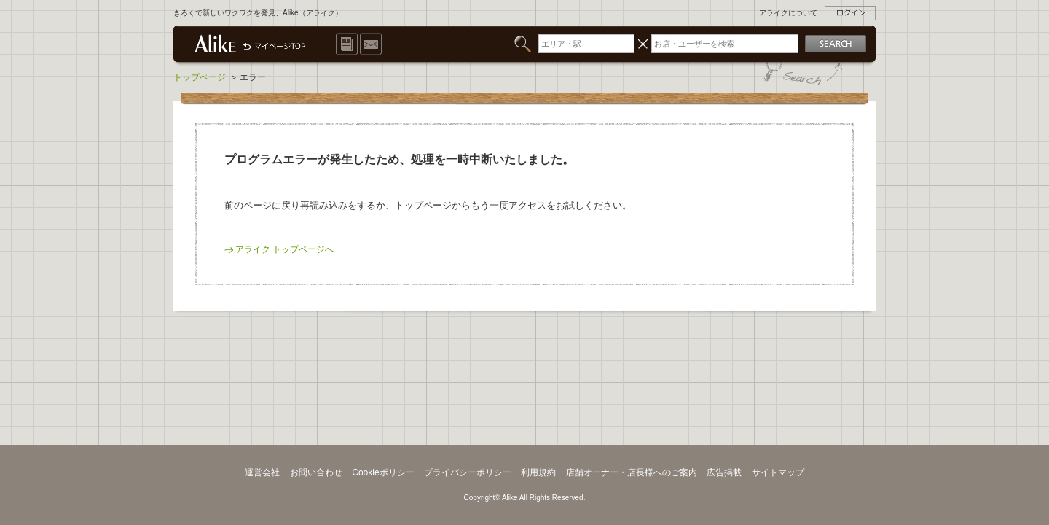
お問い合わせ (316, 472)
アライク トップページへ (284, 249)
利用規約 (538, 472)
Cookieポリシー (383, 472)
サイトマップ (778, 472)
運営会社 (262, 472)
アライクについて (788, 13)
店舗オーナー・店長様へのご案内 (631, 472)
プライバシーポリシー (467, 472)
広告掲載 (724, 472)
